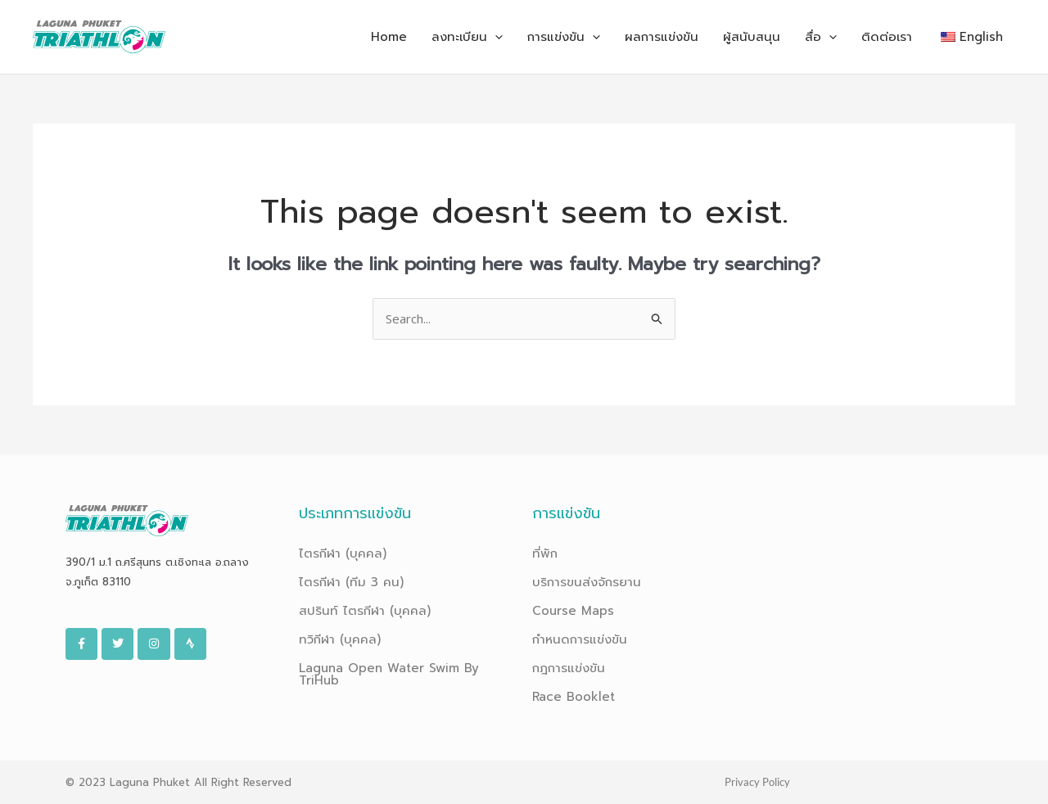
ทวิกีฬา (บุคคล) (340, 639)
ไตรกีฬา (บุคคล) (342, 553)
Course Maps (573, 611)
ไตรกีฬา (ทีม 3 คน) (351, 582)
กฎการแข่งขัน (568, 668)
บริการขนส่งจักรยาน (586, 582)
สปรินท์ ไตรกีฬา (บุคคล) (365, 611)
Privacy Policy (757, 781)
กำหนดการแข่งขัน (579, 639)
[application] (495, 37)
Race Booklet (573, 697)
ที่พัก (545, 553)
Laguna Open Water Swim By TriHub (389, 674)
